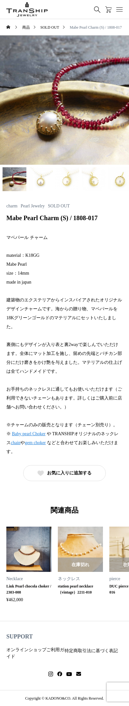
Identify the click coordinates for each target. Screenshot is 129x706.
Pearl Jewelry (33, 206)
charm (11, 206)
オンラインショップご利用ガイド (35, 653)
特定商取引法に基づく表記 (91, 650)
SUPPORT (19, 636)
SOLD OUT (59, 206)
